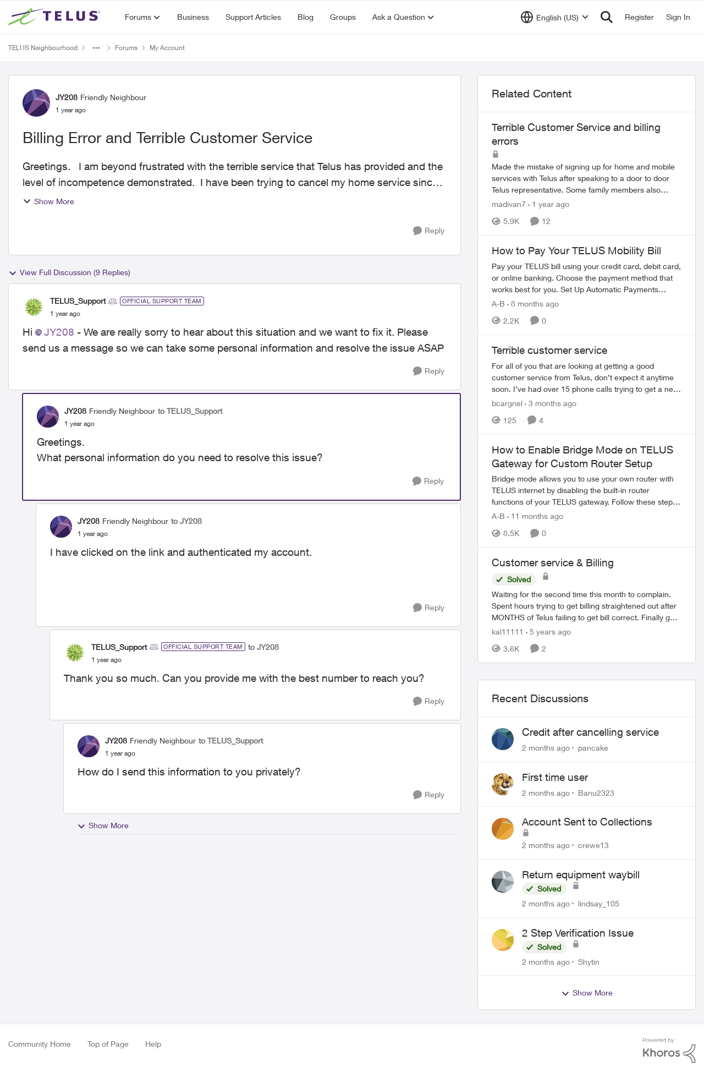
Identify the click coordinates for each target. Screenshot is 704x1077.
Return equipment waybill (581, 874)
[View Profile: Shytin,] (503, 940)
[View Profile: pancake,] (503, 739)
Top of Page (108, 1043)
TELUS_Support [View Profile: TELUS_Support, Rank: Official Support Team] (78, 300)
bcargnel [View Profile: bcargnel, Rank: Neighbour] (507, 403)
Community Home (39, 1043)
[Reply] (429, 230)
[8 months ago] (533, 303)
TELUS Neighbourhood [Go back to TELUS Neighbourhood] (43, 47)
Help (153, 1043)
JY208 (59, 332)
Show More (48, 201)
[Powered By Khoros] (669, 1050)
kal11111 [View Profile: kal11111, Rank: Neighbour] (508, 631)
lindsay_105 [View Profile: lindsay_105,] (598, 903)
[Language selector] (554, 17)
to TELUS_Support (190, 411)
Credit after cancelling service (590, 732)
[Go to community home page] (55, 17)
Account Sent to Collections (587, 822)
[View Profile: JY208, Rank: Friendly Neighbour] (36, 103)
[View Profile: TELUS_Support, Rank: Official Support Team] (34, 307)
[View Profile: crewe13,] (503, 829)
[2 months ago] (546, 747)
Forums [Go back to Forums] (126, 47)
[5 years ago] (548, 631)
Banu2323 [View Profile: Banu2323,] (596, 792)
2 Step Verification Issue (578, 933)
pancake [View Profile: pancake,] (593, 747)
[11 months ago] (535, 516)
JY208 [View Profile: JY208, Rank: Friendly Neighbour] (67, 97)
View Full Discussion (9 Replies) (69, 272)
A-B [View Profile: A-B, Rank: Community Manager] (498, 303)
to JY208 (186, 521)
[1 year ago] (548, 204)
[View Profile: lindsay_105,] (503, 882)
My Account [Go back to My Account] (167, 47)
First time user (555, 777)
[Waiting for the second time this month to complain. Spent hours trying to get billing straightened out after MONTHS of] (586, 605)
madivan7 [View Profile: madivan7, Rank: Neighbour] (509, 204)
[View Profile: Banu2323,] (503, 784)
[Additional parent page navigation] (96, 48)
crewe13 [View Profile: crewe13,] (593, 845)
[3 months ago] (550, 403)
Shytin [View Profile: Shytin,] (589, 961)
